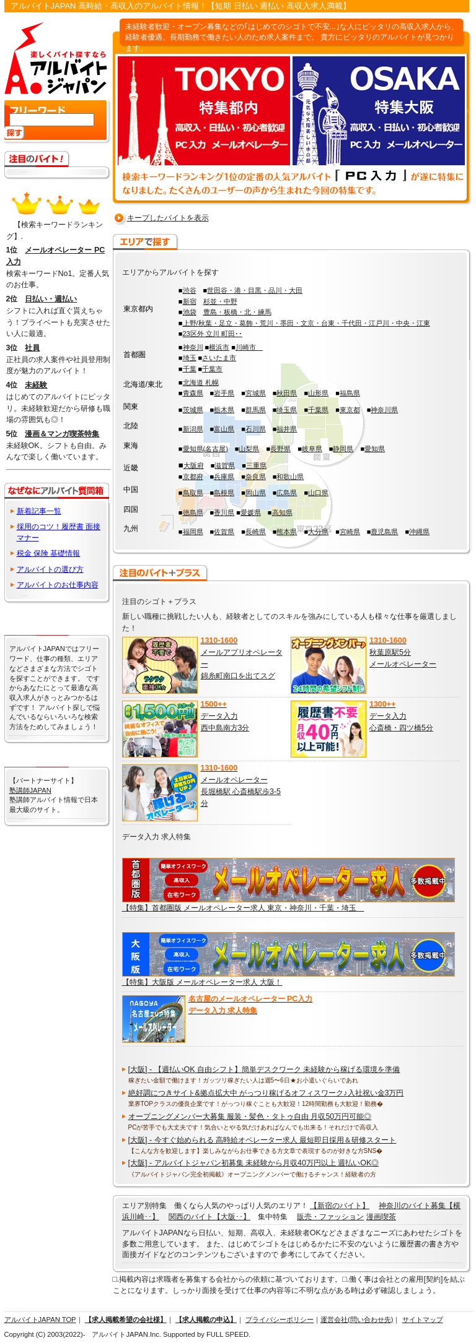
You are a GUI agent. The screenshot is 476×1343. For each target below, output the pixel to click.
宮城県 (255, 393)
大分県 (318, 531)
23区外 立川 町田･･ (212, 333)
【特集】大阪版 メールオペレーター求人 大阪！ (202, 982)
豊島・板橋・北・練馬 (237, 312)
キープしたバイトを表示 (168, 218)
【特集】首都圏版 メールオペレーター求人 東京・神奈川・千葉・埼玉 (243, 908)
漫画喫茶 (381, 1216)
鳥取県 (193, 492)
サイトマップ (422, 1319)
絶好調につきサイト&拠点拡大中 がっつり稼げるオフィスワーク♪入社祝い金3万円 (266, 1093)
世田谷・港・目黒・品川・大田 (254, 290)
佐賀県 (224, 531)
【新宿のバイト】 (339, 1205)
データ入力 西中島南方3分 (225, 716)
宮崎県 (350, 531)
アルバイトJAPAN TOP (40, 1319)
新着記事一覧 (39, 511)
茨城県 (193, 409)
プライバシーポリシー (279, 1319)
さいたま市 (219, 357)
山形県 (318, 393)
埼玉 (189, 357)
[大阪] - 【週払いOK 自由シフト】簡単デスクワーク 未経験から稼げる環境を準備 (264, 1069)
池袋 (189, 312)
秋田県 (286, 393)
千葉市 (212, 369)
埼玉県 (286, 409)
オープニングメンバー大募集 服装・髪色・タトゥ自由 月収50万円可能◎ (250, 1116)
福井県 (286, 429)
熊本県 (286, 531)
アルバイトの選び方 (50, 569)
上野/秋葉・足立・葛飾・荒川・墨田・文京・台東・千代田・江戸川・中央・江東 (306, 323)
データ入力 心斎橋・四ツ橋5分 (401, 716)
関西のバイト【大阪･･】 (209, 1216)
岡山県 (255, 492)
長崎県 (255, 531)
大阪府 (193, 465)
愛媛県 (250, 512)
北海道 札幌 (201, 382)
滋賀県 (224, 465)
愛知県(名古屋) (205, 448)
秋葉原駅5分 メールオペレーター (402, 652)
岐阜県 (312, 448)
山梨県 (249, 448)
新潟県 (193, 429)
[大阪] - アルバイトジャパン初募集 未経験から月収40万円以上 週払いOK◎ (253, 1163)
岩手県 (224, 393)
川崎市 (249, 347)
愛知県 (374, 448)
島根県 (224, 492)
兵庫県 (224, 476)
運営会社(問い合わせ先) (356, 1319)
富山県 (224, 429)
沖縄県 (419, 531)
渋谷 (189, 290)
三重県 (256, 465)
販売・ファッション (330, 1216)
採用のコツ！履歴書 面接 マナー (58, 532)
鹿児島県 (384, 531)
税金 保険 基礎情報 (49, 553)
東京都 (350, 409)
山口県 (318, 492)
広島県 (286, 492)
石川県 (255, 429)
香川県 (224, 512)
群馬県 (255, 409)
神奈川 (193, 347)
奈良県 (255, 476)
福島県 (350, 393)
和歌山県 (290, 476)
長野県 (280, 448)
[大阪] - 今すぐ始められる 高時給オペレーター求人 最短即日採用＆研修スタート (262, 1140)
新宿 (189, 301)
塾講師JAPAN (30, 790)
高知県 (282, 512)
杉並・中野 (220, 301)
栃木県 (224, 409)
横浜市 (219, 347)
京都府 (193, 476)
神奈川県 (384, 409)
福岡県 (193, 531)
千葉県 (318, 409)
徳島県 (193, 512)
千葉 (189, 369)
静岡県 (343, 448)
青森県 (193, 393)
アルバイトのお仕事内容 (58, 585)
